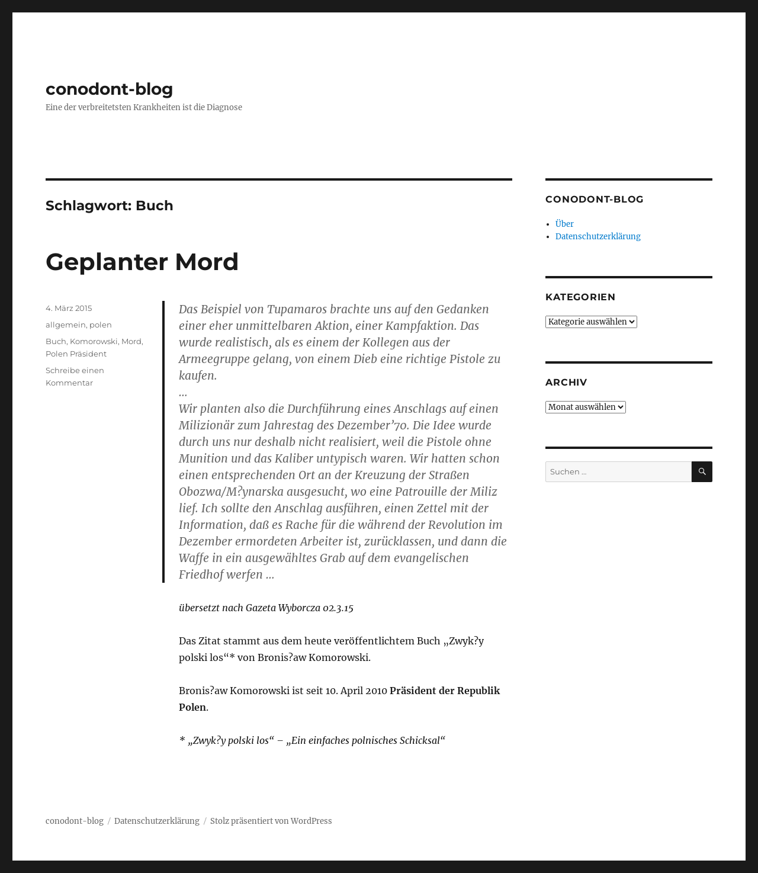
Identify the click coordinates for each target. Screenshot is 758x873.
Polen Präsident (76, 353)
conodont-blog (110, 89)
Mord (131, 341)
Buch (56, 341)
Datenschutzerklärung (598, 237)
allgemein (66, 324)
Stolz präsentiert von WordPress (271, 821)
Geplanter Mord (142, 261)
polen (100, 324)
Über (564, 224)
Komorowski (94, 341)
